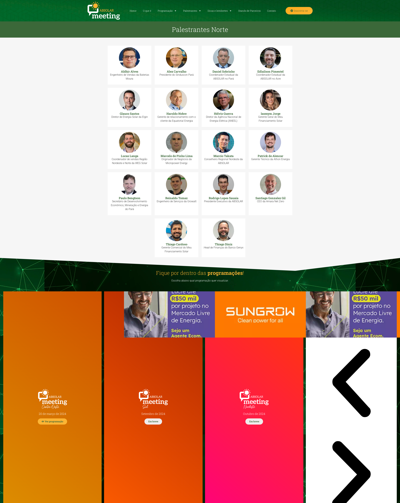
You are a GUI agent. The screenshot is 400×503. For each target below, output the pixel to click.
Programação (167, 11)
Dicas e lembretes (220, 11)
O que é (147, 10)
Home (133, 10)
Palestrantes (192, 11)
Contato (271, 10)
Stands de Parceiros (249, 10)
